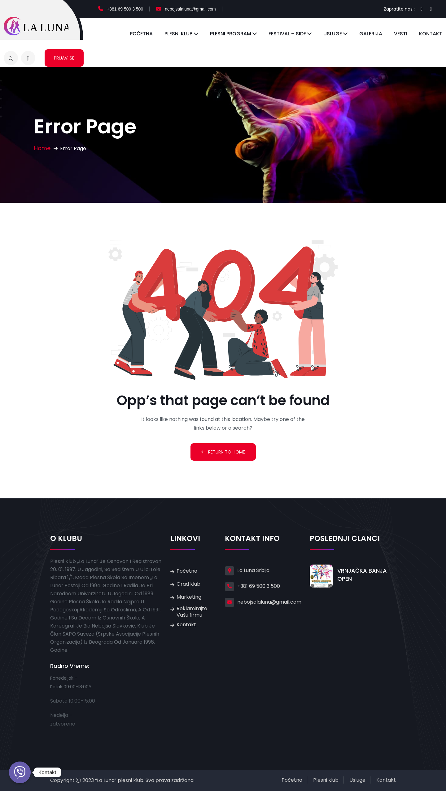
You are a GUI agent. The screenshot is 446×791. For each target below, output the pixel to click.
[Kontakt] (20, 772)
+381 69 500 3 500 (125, 9)
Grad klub (188, 584)
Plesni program (230, 33)
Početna (141, 33)
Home (42, 148)
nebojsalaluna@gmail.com (190, 9)
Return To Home (223, 452)
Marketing (189, 597)
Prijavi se (64, 58)
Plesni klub (178, 33)
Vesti (400, 33)
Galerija (370, 33)
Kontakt (430, 33)
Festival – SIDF (287, 33)
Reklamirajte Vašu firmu (192, 611)
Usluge (332, 33)
